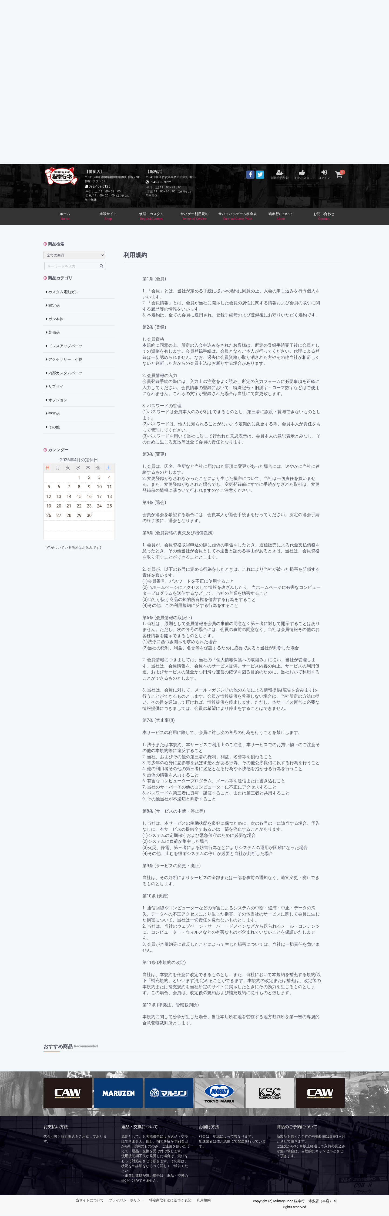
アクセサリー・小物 (64, 360)
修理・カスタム (151, 216)
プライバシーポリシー (126, 1200)
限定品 (53, 305)
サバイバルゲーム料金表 (237, 216)
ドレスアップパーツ (64, 346)
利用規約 (204, 1200)
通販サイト (108, 216)
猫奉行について (281, 216)
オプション (56, 400)
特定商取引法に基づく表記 (170, 1200)
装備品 (53, 332)
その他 (53, 427)
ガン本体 (54, 319)
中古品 (53, 414)
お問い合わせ (324, 216)
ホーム (65, 216)
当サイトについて (90, 1200)
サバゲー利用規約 (194, 216)
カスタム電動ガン (62, 292)
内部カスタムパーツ (64, 373)
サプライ (54, 387)
